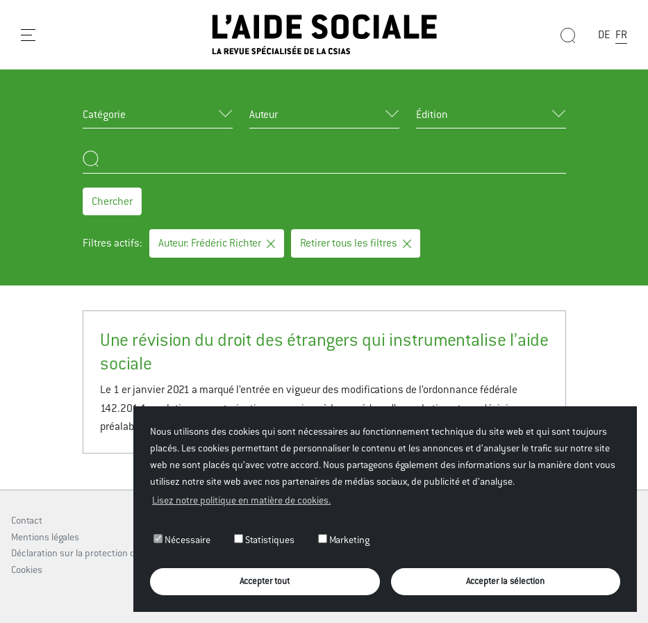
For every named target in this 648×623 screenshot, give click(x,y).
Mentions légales (45, 537)
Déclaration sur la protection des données (97, 553)
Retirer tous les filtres (355, 242)
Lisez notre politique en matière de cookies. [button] (241, 500)
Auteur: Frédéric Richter (216, 242)
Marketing (343, 539)
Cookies (26, 569)
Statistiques (264, 539)
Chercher (112, 201)
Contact (26, 520)
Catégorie (104, 114)
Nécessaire (181, 539)
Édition (432, 114)
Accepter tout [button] (265, 581)
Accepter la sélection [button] (505, 581)
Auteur (263, 114)
